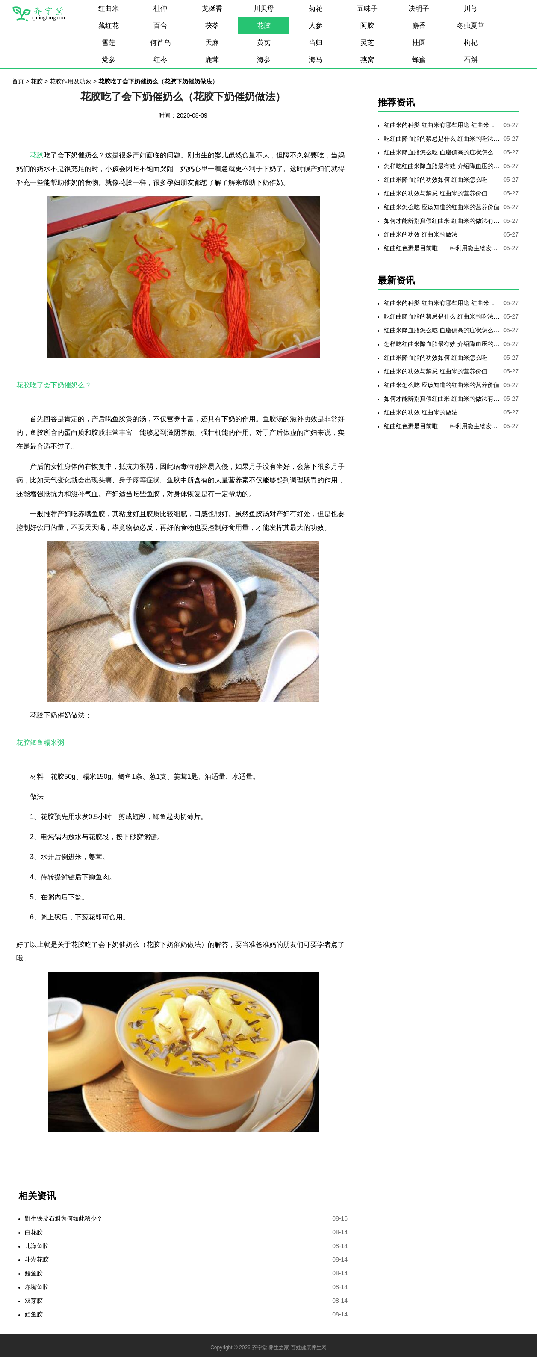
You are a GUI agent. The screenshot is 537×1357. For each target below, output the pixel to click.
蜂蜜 (419, 59)
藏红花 (108, 25)
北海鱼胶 (37, 1245)
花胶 (264, 25)
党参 (108, 59)
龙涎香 (212, 8)
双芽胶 (34, 1300)
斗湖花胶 (37, 1259)
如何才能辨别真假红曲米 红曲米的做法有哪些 (441, 220)
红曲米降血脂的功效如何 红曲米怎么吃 (435, 179)
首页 (18, 81)
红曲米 (108, 8)
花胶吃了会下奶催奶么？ (53, 385)
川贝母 (264, 8)
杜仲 (160, 8)
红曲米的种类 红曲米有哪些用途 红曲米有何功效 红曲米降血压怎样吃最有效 (441, 124)
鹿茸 (212, 59)
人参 (315, 25)
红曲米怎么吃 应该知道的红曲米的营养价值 (441, 207)
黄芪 (264, 42)
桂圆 (419, 42)
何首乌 (160, 42)
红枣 (160, 59)
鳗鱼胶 (34, 1273)
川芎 (471, 8)
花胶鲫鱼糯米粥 (40, 742)
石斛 (471, 59)
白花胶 (34, 1232)
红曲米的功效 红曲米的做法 (420, 234)
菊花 (315, 8)
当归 (315, 42)
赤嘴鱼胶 (37, 1286)
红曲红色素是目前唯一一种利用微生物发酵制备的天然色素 (441, 248)
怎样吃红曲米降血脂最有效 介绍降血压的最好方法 (441, 166)
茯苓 (212, 25)
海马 (315, 59)
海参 (264, 59)
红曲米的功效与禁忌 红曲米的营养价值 (435, 193)
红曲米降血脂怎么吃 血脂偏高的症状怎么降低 (441, 152)
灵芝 (367, 42)
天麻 (212, 42)
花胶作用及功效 (70, 81)
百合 (160, 25)
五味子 (367, 8)
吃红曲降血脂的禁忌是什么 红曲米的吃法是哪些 (441, 138)
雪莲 (108, 42)
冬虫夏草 (470, 25)
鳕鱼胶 (34, 1314)
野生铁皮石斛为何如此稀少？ (64, 1218)
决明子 (419, 8)
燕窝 (367, 59)
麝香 (419, 25)
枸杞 (471, 42)
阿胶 (367, 25)
